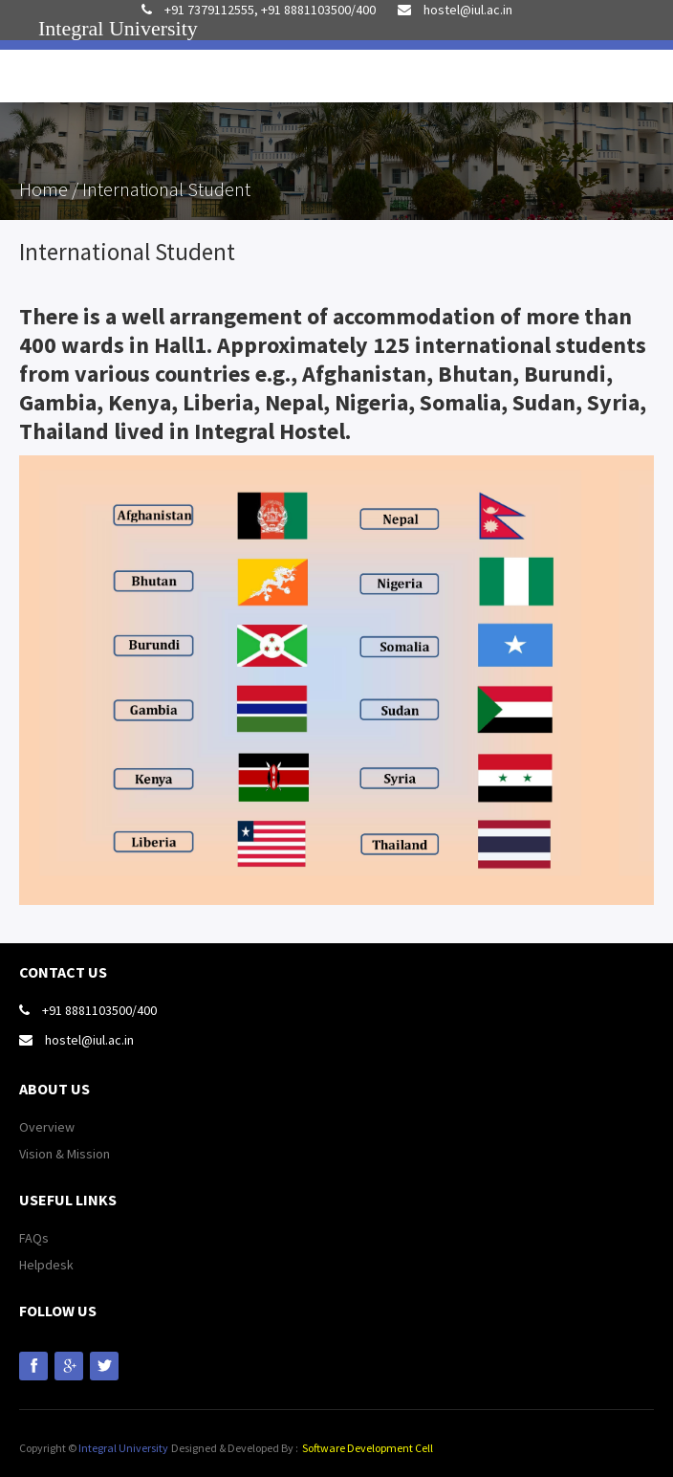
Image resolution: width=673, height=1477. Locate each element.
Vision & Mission (64, 1153)
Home (45, 189)
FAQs (34, 1237)
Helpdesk (46, 1264)
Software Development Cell (367, 1448)
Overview (47, 1126)
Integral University (123, 1448)
